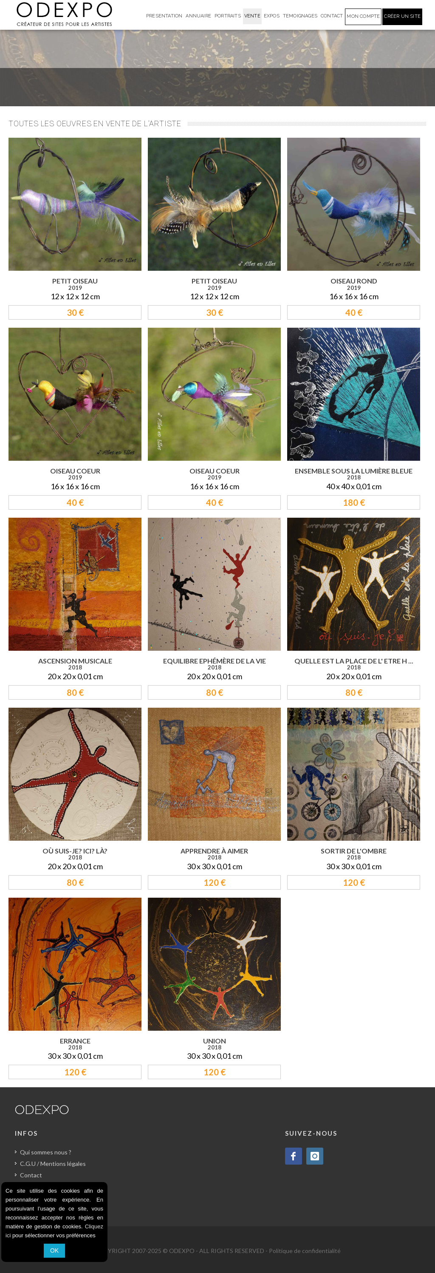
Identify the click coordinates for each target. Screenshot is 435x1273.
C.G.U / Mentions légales (53, 1163)
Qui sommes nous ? (45, 1152)
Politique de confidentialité (305, 1250)
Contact (31, 1175)
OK (54, 1250)
